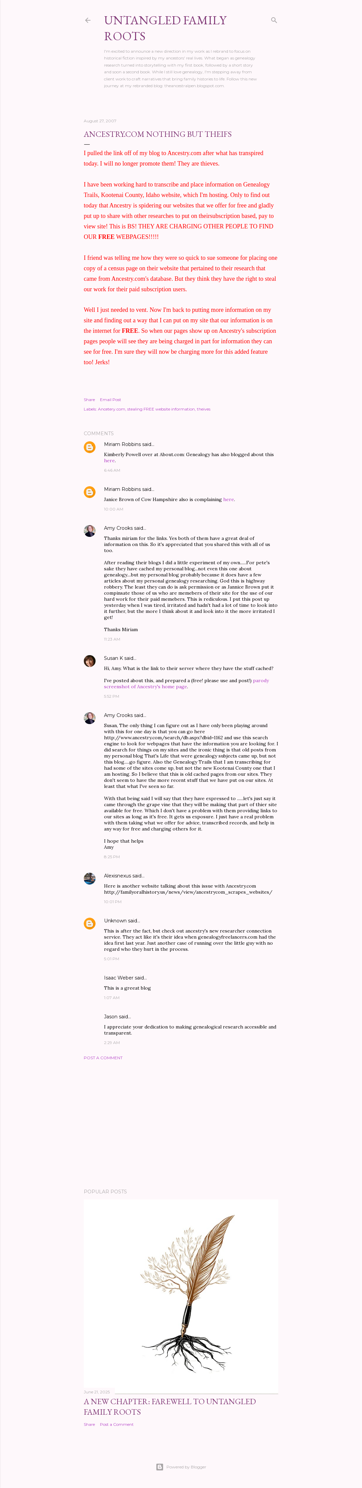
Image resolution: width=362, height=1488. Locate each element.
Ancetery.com (111, 409)
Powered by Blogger (181, 1467)
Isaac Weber (118, 978)
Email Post (110, 399)
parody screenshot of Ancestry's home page (186, 683)
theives (203, 409)
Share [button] (89, 399)
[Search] (274, 18)
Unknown (115, 921)
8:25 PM (112, 856)
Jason (111, 1017)
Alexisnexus (117, 876)
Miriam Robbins (122, 444)
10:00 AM (113, 509)
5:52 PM (111, 696)
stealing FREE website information (161, 409)
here (109, 460)
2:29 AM (112, 1042)
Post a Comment (103, 1057)
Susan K (113, 658)
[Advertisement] (181, 1124)
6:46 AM (112, 470)
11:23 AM (112, 639)
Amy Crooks (118, 528)
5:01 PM (111, 958)
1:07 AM (112, 997)
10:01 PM (113, 901)
